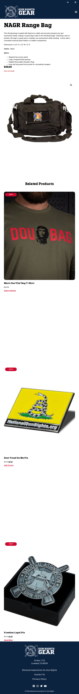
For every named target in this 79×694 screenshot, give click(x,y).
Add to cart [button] (8, 465)
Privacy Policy (39, 679)
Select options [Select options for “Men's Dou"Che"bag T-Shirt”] (10, 291)
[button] (67, 2)
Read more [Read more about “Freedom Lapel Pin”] (8, 640)
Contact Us (39, 675)
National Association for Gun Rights (39, 670)
